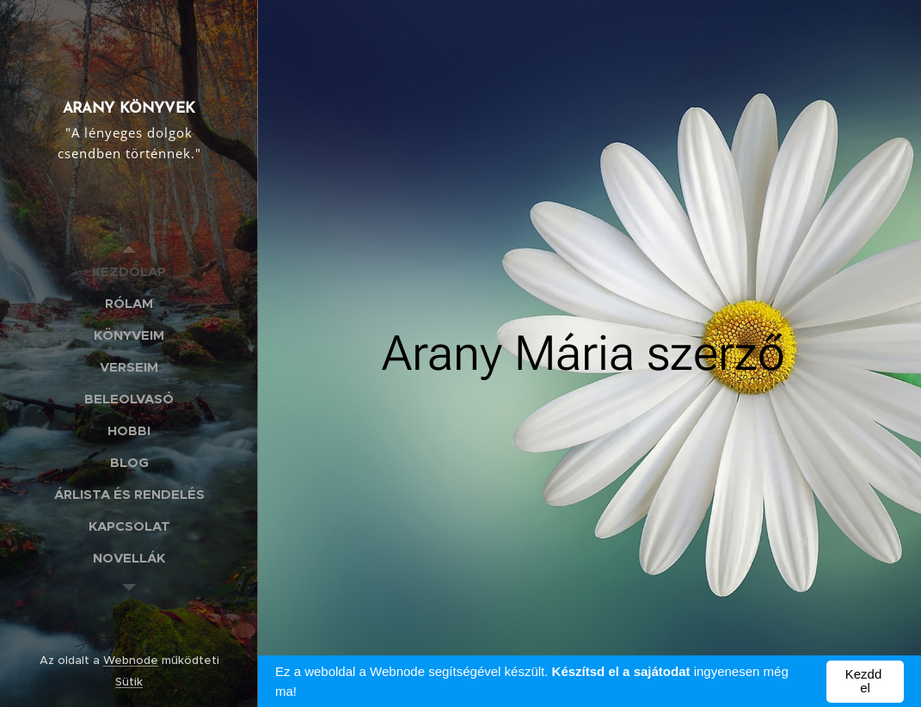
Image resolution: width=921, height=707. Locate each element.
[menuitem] (129, 271)
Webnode (130, 660)
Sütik (129, 681)
